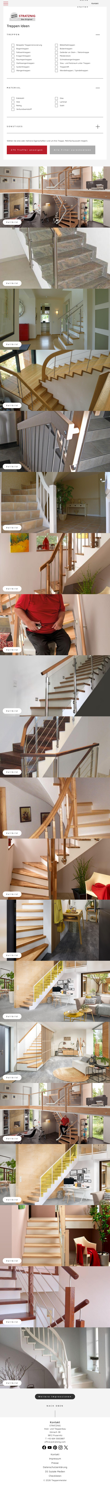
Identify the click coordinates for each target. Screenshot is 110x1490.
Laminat (61, 102)
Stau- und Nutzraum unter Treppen (72, 63)
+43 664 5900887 (56, 1438)
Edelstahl (18, 98)
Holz (16, 102)
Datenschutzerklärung (55, 1467)
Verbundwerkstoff (22, 109)
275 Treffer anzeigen (27, 150)
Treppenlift (62, 67)
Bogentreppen (20, 49)
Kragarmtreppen (21, 56)
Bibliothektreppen (65, 45)
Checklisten (55, 1475)
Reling (17, 105)
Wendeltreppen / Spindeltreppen (71, 70)
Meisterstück (63, 56)
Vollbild (12, 222)
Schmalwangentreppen (67, 59)
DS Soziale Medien (55, 1471)
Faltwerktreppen (21, 52)
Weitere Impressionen (55, 1396)
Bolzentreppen (63, 49)
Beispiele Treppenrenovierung (27, 45)
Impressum (55, 1458)
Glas (59, 98)
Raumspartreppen (22, 59)
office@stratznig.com (55, 1442)
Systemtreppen (21, 67)
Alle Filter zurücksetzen (72, 150)
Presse (55, 1462)
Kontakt (95, 3)
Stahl (59, 105)
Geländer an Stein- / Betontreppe (72, 52)
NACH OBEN (55, 1406)
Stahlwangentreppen (23, 63)
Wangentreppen (21, 70)
